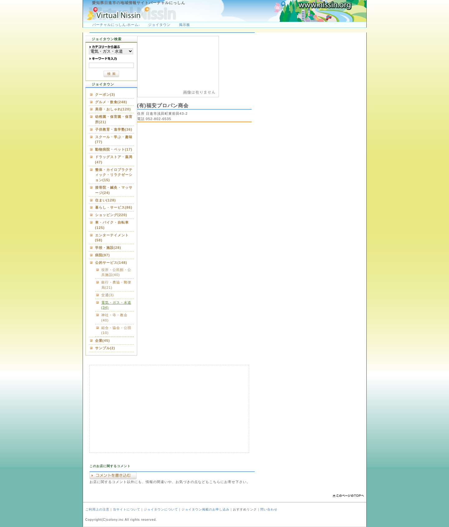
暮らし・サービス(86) (114, 207)
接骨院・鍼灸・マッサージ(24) (114, 190)
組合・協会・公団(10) (116, 330)
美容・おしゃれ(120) (113, 109)
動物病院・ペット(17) (114, 149)
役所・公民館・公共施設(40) (116, 272)
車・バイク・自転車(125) (112, 225)
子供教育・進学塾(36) (114, 129)
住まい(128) (105, 200)
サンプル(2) (105, 348)
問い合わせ (269, 509)
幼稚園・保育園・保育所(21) (114, 119)
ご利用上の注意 (97, 509)
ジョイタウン (159, 25)
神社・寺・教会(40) (114, 317)
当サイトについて (126, 509)
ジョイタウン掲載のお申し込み (205, 509)
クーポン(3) (105, 94)
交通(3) (107, 295)
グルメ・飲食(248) (111, 102)
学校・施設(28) (108, 247)
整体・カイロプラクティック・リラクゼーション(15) (114, 175)
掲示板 (184, 25)
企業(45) (102, 340)
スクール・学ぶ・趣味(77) (114, 139)
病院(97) (102, 255)
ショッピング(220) (111, 215)
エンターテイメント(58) (112, 237)
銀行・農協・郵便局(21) (116, 284)
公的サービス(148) (111, 262)
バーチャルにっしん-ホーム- (116, 25)
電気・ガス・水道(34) (116, 305)
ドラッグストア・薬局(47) (114, 159)
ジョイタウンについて (161, 509)
